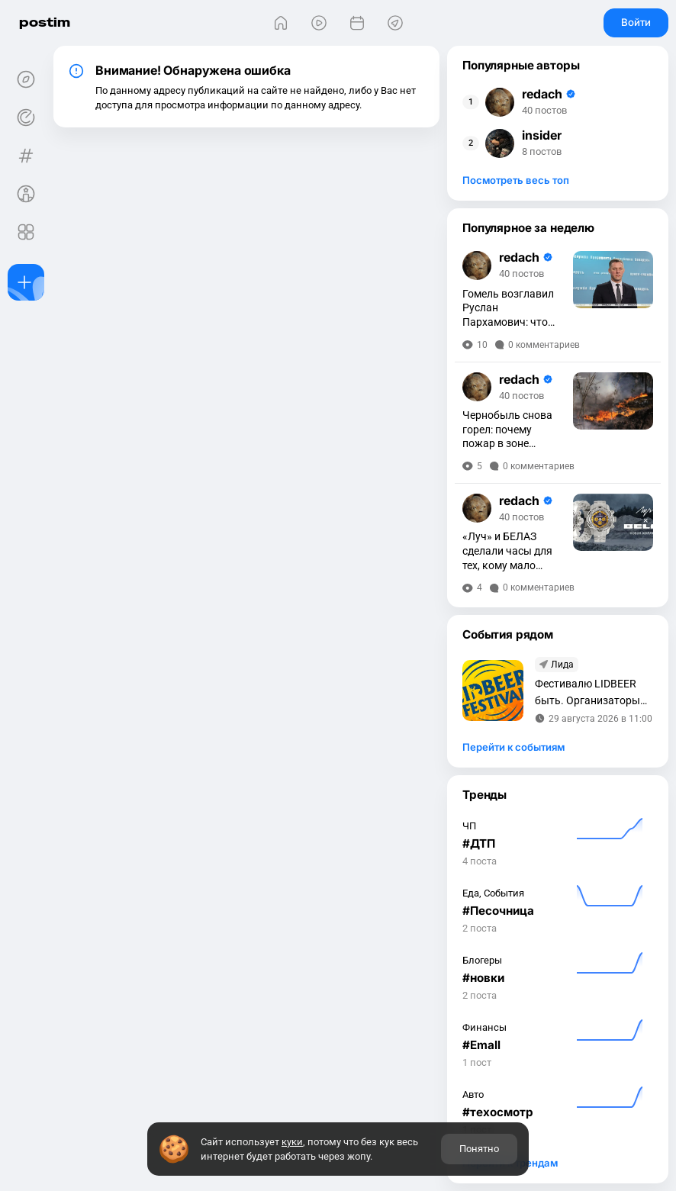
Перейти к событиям (513, 747)
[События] (357, 23)
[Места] (395, 23)
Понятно (479, 1148)
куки (292, 1142)
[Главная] (281, 23)
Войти (636, 22)
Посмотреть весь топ (515, 180)
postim (44, 22)
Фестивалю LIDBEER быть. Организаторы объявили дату (587, 693)
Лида (562, 664)
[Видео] (319, 23)
